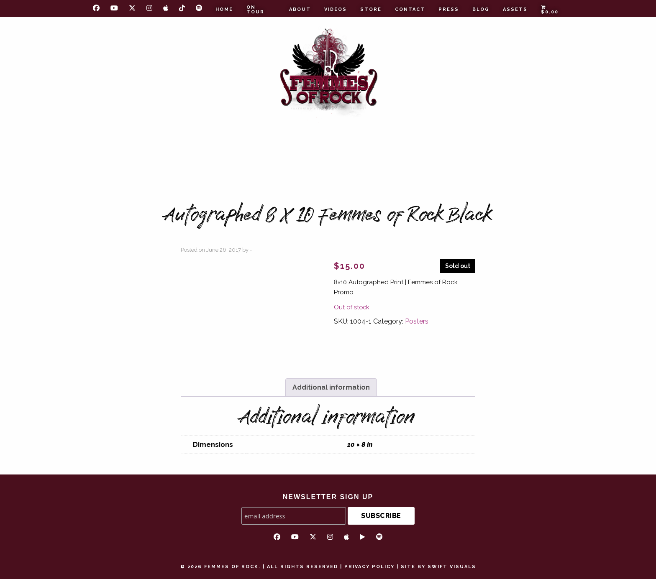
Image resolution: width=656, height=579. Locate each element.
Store (371, 9)
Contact (410, 9)
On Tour (255, 10)
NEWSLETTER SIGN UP (328, 496)
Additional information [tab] (331, 387)
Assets (515, 9)
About (300, 9)
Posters (416, 321)
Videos (335, 9)
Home (224, 9)
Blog (480, 9)
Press (448, 9)
